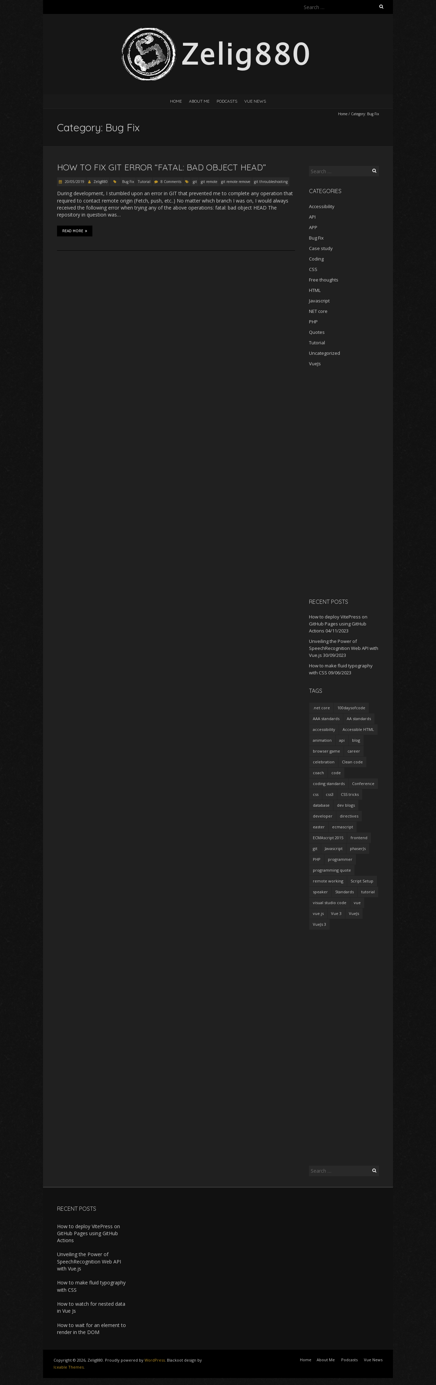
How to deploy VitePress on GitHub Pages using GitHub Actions (338, 624)
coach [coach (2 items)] (318, 772)
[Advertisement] (344, 482)
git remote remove (235, 181)
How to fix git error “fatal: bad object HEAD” (161, 167)
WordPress (155, 1360)
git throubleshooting (271, 181)
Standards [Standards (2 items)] (344, 891)
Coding (316, 259)
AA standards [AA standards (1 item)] (359, 718)
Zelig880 (100, 181)
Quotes (317, 332)
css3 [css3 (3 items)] (329, 794)
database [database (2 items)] (321, 805)
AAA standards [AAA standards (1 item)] (326, 718)
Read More (74, 230)
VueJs (315, 363)
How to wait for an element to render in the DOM (91, 1328)
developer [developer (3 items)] (322, 816)
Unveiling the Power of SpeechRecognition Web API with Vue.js (343, 648)
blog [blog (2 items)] (356, 740)
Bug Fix (128, 181)
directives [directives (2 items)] (349, 816)
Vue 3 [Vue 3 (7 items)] (336, 913)
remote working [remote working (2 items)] (328, 881)
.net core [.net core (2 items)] (321, 707)
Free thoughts (323, 280)
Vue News (255, 101)
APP (313, 227)
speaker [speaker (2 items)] (320, 891)
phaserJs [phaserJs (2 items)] (358, 848)
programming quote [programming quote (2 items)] (332, 870)
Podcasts (227, 101)
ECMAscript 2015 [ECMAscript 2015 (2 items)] (328, 837)
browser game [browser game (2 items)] (326, 751)
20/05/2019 (74, 181)
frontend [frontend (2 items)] (359, 837)
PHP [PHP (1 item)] (317, 859)
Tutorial (144, 181)
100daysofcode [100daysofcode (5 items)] (351, 707)
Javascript (319, 301)
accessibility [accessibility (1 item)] (324, 729)
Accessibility (322, 206)
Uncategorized (324, 353)
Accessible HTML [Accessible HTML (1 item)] (358, 729)
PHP (313, 321)
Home (176, 101)
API (312, 217)
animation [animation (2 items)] (322, 740)
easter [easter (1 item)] (319, 826)
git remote (209, 181)
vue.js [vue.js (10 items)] (318, 913)
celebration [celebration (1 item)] (324, 761)
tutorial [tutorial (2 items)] (368, 891)
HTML (315, 290)
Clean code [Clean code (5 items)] (352, 761)
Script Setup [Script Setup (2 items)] (362, 881)
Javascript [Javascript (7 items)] (334, 848)
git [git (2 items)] (315, 848)
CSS (313, 269)
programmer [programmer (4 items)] (340, 859)
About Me (199, 101)
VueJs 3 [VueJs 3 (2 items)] (319, 924)
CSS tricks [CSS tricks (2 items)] (350, 794)
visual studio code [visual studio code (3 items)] (329, 902)
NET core (318, 311)
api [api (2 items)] (342, 740)
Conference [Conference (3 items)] (363, 783)
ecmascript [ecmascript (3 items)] (342, 826)
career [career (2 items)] (353, 751)
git (195, 181)
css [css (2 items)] (315, 794)
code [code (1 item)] (336, 772)
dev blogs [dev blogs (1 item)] (346, 805)
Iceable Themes (69, 1367)
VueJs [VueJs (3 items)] (354, 913)
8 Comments (171, 181)
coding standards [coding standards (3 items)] (329, 783)
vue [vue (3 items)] (357, 902)
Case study (321, 248)
